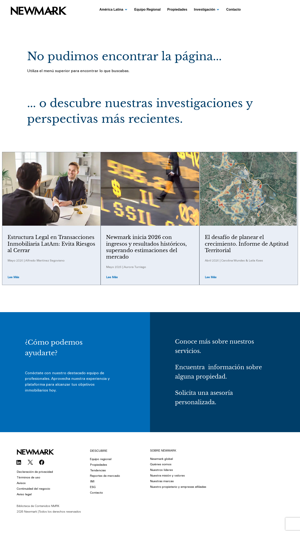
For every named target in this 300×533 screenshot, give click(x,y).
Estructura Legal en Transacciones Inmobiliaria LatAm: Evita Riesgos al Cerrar (51, 243)
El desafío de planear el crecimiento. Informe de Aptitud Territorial (247, 243)
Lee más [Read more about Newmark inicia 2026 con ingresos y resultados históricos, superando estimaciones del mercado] (112, 277)
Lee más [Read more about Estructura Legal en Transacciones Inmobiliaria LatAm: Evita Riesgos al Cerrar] (13, 277)
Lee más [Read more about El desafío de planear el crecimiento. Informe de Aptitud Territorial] (210, 277)
